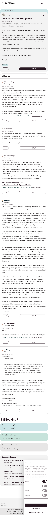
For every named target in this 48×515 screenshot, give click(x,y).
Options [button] (45, 10)
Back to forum (8, 428)
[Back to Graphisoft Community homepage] (10, 3)
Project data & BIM (9, 479)
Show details (41, 501)
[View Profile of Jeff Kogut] (7, 350)
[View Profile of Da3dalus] (7, 200)
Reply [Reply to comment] (34, 121)
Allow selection (36, 508)
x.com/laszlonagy (37, 116)
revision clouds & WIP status (13, 466)
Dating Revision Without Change (14, 476)
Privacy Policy (11, 511)
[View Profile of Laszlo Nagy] (10, 82)
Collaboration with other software (13, 473)
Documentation (8, 462)
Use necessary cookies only (36, 512)
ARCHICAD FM (8, 471)
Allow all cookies (36, 505)
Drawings (4, 64)
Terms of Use (21, 511)
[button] (3, 69)
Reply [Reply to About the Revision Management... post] (34, 69)
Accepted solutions (10, 438)
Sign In (45, 3)
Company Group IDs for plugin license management (21, 482)
